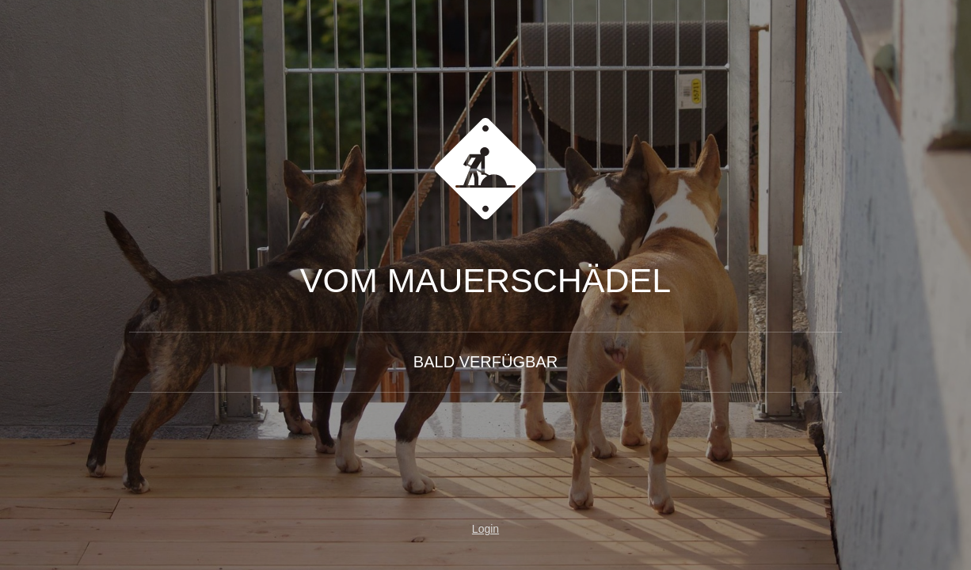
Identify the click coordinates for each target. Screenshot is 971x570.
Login (485, 528)
